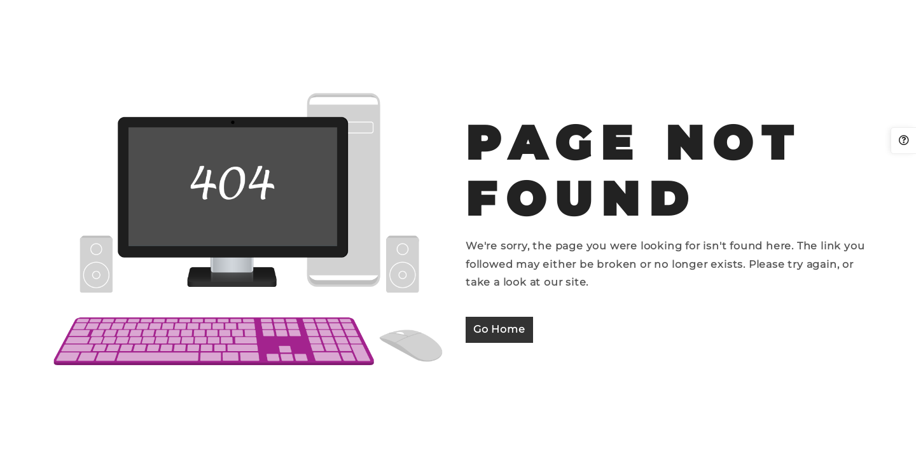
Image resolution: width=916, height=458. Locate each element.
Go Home (499, 329)
